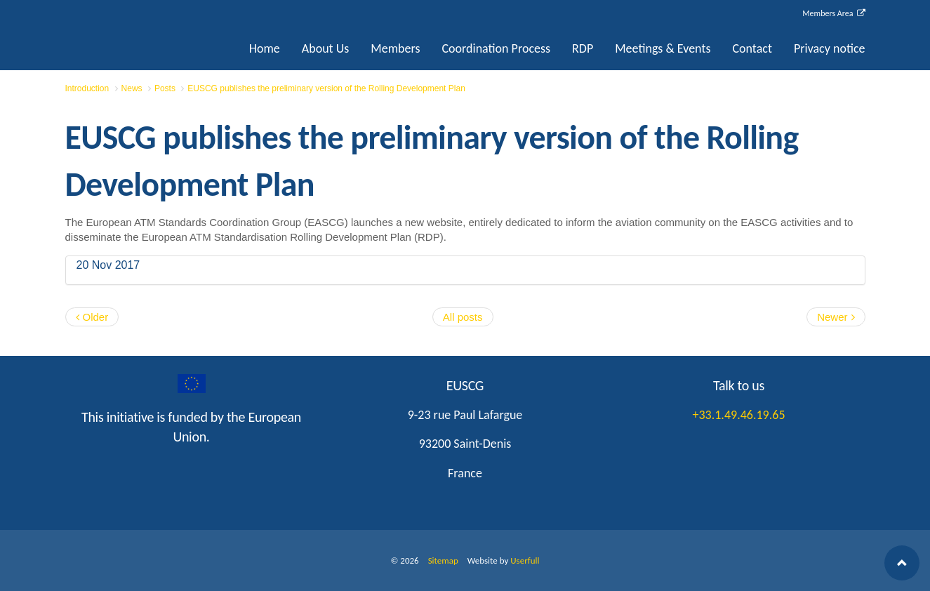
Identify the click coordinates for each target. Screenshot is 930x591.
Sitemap (443, 560)
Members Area (833, 13)
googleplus (192, 384)
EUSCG (135, 33)
